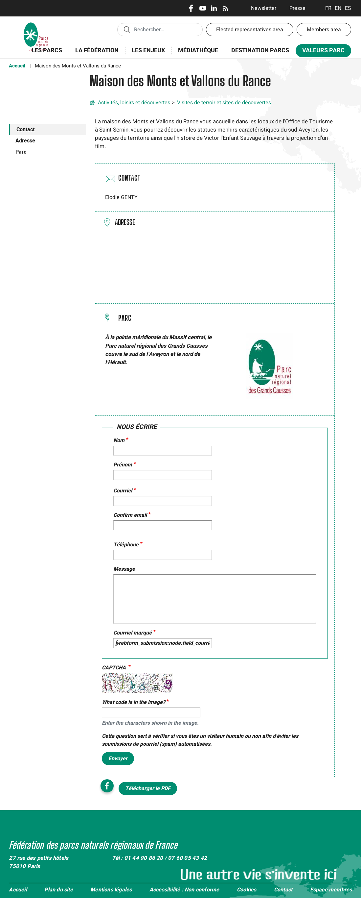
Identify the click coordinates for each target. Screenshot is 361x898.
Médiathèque (198, 50)
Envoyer (117, 758)
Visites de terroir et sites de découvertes (224, 103)
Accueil (17, 65)
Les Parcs (47, 50)
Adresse (25, 141)
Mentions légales (111, 890)
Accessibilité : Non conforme (184, 890)
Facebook (191, 8)
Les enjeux (148, 50)
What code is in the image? (133, 702)
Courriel (122, 491)
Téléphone (126, 545)
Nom (118, 440)
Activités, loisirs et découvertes (134, 103)
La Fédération (97, 50)
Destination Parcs (260, 50)
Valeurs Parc (323, 50)
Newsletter (263, 8)
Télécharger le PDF (147, 788)
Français (328, 8)
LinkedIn (214, 8)
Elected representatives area (249, 30)
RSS (225, 8)
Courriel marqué (132, 633)
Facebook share (107, 785)
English (338, 8)
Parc (20, 152)
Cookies (246, 890)
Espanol (348, 8)
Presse (297, 8)
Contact (25, 130)
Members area (324, 30)
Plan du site (58, 890)
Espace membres (331, 890)
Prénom (122, 465)
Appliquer (127, 29)
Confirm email (130, 515)
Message (124, 569)
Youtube (202, 8)
